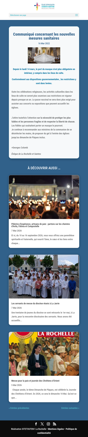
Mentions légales (56, 429)
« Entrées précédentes (19, 408)
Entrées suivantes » (70, 408)
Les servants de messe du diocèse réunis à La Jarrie (35, 303)
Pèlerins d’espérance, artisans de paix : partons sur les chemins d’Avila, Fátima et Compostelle (40, 225)
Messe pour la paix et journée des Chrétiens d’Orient (35, 380)
